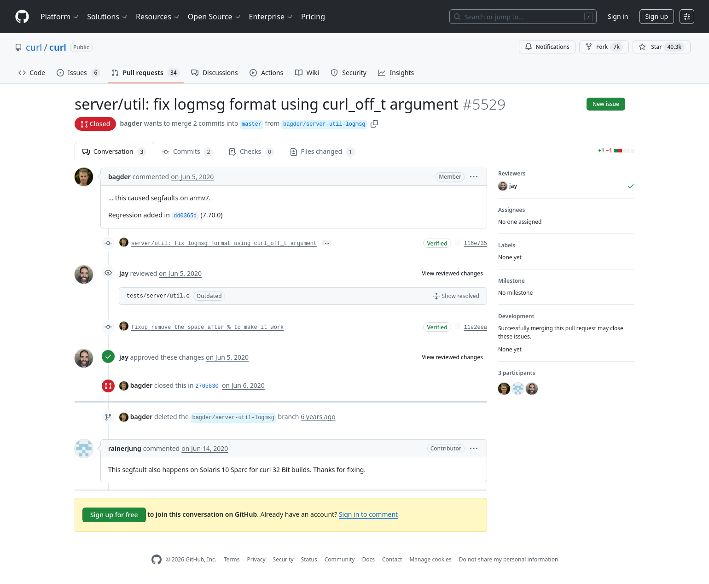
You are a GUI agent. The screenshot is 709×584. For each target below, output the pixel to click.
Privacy (256, 559)
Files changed (322, 152)
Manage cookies (430, 559)
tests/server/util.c (158, 296)
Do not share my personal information (508, 559)
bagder (131, 123)
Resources (158, 17)
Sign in (618, 16)
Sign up (656, 16)
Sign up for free (114, 514)
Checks (251, 152)
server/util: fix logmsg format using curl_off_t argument (224, 243)
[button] (374, 123)
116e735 (475, 243)
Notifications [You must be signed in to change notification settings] (547, 47)
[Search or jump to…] (523, 16)
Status (309, 559)
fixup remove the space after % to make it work (207, 327)
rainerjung (124, 448)
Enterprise (271, 17)
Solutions (107, 17)
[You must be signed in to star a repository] (662, 47)
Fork (604, 47)
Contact (392, 559)
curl (34, 47)
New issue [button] (606, 104)
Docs (368, 559)
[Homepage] (22, 16)
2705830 (206, 386)
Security (283, 559)
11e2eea (475, 327)
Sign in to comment (368, 514)
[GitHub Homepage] (156, 560)
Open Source (215, 17)
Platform (60, 17)
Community (340, 559)
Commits (187, 152)
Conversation (114, 152)
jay (123, 273)
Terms (232, 559)
